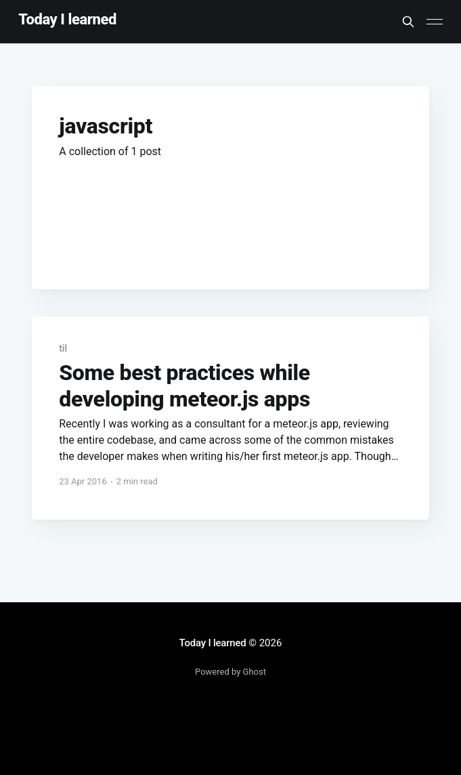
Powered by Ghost (230, 672)
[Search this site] (408, 22)
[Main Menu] (434, 22)
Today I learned (67, 20)
